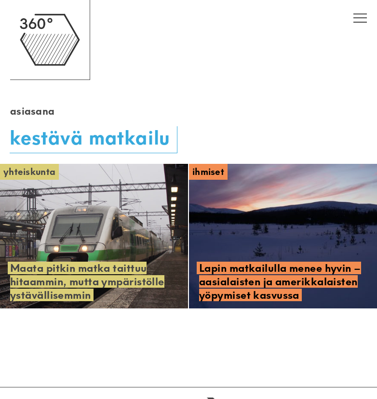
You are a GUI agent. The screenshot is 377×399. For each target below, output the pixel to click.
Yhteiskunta (29, 171)
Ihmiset (208, 171)
